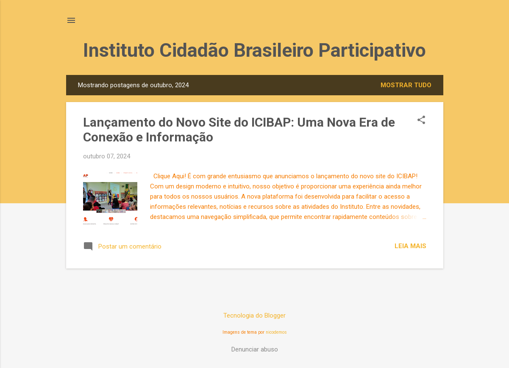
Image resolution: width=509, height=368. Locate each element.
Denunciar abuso (254, 349)
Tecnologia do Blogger (254, 315)
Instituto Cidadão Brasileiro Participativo (254, 50)
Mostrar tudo (406, 85)
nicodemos (276, 332)
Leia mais (410, 246)
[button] (421, 121)
